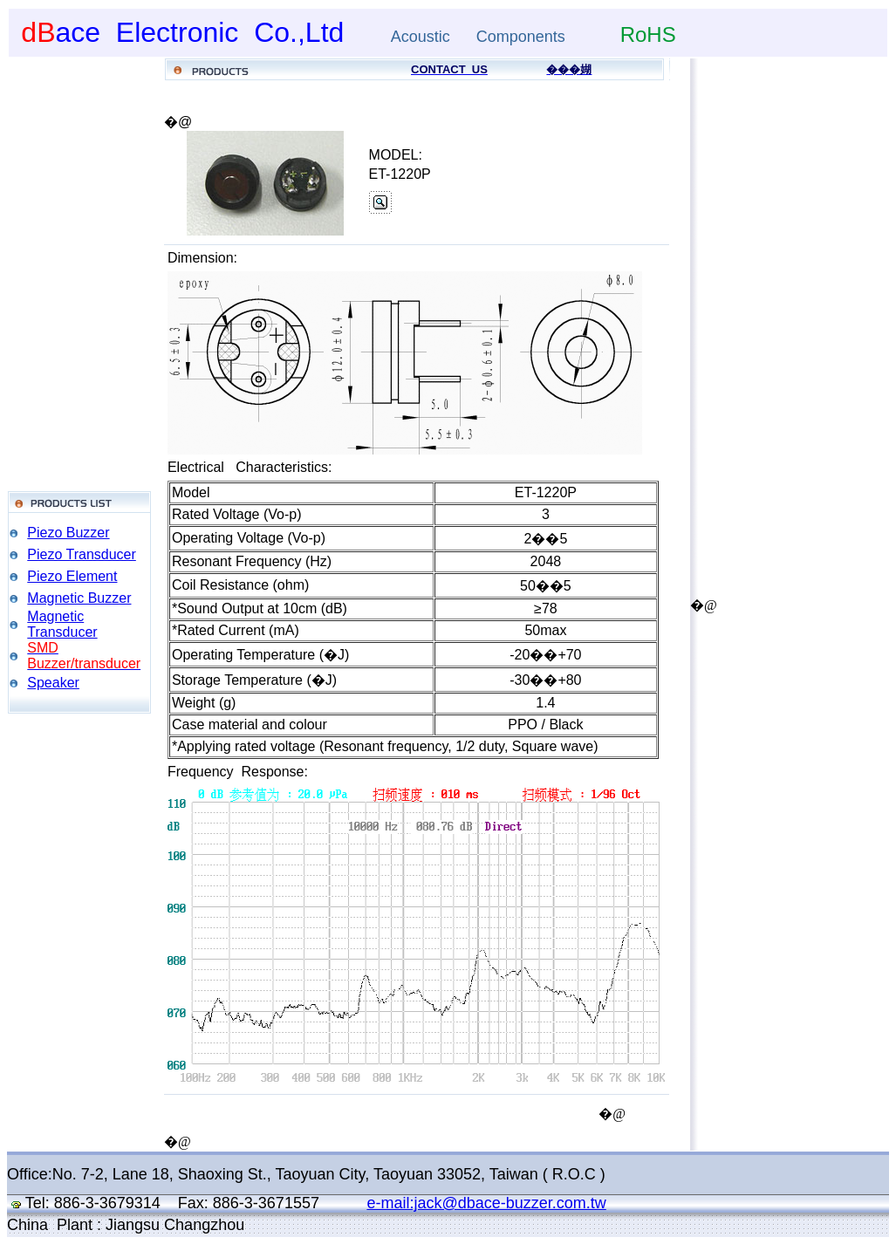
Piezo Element (72, 576)
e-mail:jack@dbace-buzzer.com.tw (485, 1203)
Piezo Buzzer (68, 532)
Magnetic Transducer (62, 624)
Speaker (53, 682)
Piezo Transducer (81, 554)
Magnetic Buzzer (79, 598)
